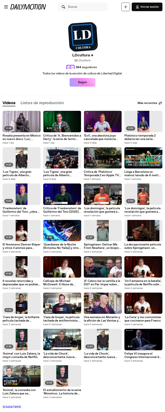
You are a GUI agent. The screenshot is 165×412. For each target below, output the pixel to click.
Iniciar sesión (147, 7)
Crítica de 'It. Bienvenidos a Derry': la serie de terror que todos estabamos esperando (62, 137)
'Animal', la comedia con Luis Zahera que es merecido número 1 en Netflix (19, 391)
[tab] (9, 103)
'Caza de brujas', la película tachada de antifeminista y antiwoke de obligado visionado (61, 319)
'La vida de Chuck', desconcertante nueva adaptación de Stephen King (59, 355)
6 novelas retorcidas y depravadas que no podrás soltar (20, 282)
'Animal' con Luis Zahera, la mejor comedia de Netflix (21, 355)
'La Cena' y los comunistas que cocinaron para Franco (142, 319)
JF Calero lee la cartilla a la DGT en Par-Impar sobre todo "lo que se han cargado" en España (102, 282)
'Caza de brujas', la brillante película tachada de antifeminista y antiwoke (21, 319)
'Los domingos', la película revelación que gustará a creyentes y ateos (102, 210)
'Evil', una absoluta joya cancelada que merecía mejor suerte (100, 137)
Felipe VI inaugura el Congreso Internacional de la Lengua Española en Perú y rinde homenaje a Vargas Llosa (143, 355)
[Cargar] (125, 7)
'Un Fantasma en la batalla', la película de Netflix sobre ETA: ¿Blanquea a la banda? (143, 282)
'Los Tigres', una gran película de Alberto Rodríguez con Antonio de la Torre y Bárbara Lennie (20, 173)
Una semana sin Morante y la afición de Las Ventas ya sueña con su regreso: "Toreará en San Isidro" (102, 319)
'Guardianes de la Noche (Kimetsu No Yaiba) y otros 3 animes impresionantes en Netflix (61, 246)
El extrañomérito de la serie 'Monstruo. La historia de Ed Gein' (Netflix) (62, 391)
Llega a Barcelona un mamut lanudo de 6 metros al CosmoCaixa (143, 173)
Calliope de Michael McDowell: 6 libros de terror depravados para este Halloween (62, 282)
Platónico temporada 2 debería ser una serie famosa (140, 137)
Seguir (82, 82)
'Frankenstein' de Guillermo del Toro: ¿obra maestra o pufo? (20, 210)
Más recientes (150, 103)
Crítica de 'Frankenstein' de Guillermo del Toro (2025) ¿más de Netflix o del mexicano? (62, 210)
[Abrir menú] (6, 7)
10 (19, 407)
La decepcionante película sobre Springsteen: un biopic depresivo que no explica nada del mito (142, 246)
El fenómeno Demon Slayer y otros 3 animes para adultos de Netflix (21, 246)
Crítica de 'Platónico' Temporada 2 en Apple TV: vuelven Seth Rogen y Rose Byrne (102, 173)
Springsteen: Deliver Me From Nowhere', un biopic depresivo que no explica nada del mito (101, 246)
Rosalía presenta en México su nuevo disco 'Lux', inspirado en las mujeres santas (22, 137)
